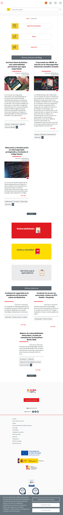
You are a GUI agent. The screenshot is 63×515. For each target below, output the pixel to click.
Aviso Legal (14, 427)
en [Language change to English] (8, 9)
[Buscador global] (34, 10)
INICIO (27, 18)
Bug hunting (24, 201)
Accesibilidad (15, 430)
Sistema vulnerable (24, 365)
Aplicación (22, 124)
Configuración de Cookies (46, 499)
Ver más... (31, 213)
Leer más (23, 118)
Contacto (14, 418)
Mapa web (14, 436)
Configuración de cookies (18, 432)
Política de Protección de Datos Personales (22, 425)
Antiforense (17, 201)
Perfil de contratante (16, 441)
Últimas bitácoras (31, 288)
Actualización (23, 359)
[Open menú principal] (2, 2)
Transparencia (15, 439)
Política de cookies (16, 434)
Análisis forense (15, 124)
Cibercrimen (37, 137)
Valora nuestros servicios (18, 421)
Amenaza (7, 124)
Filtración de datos (16, 317)
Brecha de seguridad (10, 127)
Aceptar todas (45, 510)
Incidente (24, 317)
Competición (31, 359)
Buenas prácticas (51, 134)
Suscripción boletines (31, 400)
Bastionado (43, 134)
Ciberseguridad (38, 319)
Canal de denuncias (16, 443)
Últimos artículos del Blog (31, 57)
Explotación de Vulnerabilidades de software (30, 362)
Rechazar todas (46, 505)
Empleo (14, 423)
